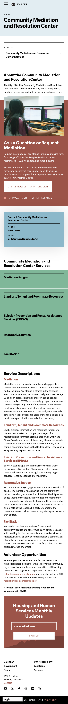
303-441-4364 (14, 230)
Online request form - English (28, 186)
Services (38, 670)
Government (10, 665)
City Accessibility (43, 661)
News (7, 670)
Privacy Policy (50, 699)
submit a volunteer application (19, 573)
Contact (8, 682)
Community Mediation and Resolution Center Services (27, 55)
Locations (39, 665)
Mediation (11, 379)
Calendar (9, 661)
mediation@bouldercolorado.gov (23, 238)
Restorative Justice (17, 482)
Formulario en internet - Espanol (30, 197)
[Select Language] (13, 699)
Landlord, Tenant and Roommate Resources (34, 425)
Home (7, 14)
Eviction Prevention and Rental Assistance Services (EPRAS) (33, 459)
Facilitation (11, 521)
